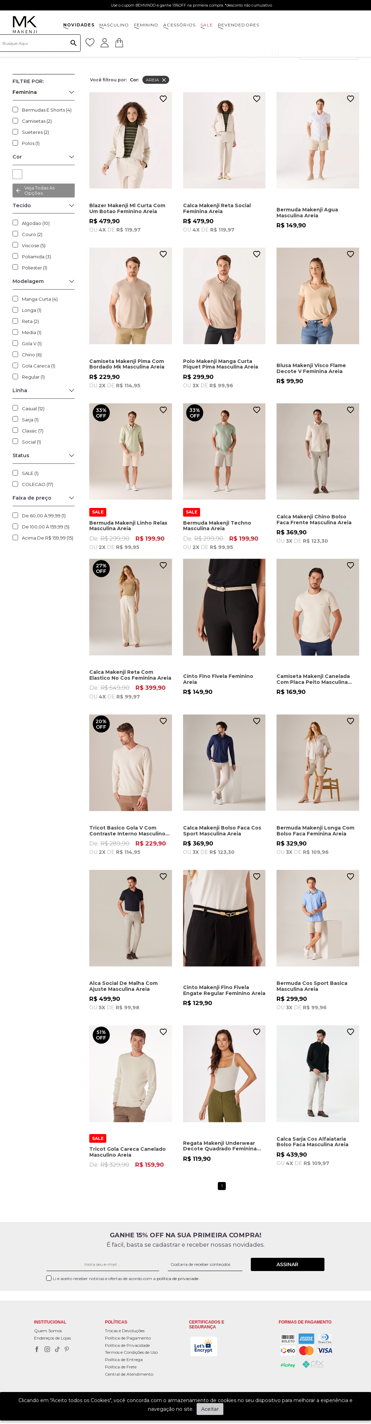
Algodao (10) (36, 223)
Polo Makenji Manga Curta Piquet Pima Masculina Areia (220, 364)
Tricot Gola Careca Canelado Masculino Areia (127, 1152)
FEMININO (146, 24)
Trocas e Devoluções (125, 1331)
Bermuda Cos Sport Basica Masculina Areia (312, 987)
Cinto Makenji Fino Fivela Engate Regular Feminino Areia (224, 991)
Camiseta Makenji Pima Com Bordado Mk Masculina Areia (126, 364)
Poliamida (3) (36, 256)
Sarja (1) (30, 419)
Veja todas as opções (39, 190)
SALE (206, 24)
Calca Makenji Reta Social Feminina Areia (217, 208)
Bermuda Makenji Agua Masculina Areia (307, 212)
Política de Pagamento (128, 1338)
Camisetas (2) (37, 121)
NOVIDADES (78, 24)
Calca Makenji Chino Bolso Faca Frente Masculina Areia (314, 519)
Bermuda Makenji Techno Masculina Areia (217, 526)
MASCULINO (114, 24)
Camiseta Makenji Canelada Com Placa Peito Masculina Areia (313, 679)
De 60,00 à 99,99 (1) (44, 515)
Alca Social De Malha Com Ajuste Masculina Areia (123, 987)
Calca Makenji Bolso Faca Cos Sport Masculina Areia (222, 831)
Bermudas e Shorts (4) (47, 110)
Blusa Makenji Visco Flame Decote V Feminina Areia (311, 368)
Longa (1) (31, 310)
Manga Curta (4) (40, 299)
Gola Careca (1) (38, 366)
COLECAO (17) (37, 484)
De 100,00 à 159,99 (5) (45, 526)
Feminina (25, 92)
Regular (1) (33, 377)
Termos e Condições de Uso (131, 1353)
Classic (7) (32, 431)
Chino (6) (32, 354)
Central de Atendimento (129, 1374)
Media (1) (31, 332)
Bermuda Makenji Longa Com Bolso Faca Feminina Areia (315, 831)
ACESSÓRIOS (179, 24)
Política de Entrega (124, 1360)
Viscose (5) (34, 245)
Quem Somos (48, 1331)
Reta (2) (30, 321)
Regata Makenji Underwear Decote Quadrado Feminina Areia (220, 1146)
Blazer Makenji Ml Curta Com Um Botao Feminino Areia (127, 208)
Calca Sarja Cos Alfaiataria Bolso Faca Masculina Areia (312, 1142)
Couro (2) (32, 234)
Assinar (287, 1265)
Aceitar (210, 1409)
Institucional (50, 1323)
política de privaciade (178, 1279)
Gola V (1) (32, 343)
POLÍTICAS (116, 1323)
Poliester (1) (34, 267)
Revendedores (238, 24)
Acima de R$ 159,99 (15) (47, 538)
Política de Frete (121, 1367)
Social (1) (31, 442)
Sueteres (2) (35, 132)
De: (130, 542)
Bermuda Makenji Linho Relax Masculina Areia (128, 526)
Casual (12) (33, 408)
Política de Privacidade (127, 1346)
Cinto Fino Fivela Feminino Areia (218, 679)
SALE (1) (30, 473)
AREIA (17, 174)
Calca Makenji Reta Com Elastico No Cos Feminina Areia (130, 675)
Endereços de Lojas (52, 1338)
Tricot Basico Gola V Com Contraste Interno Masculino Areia (127, 831)
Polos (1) (31, 143)
